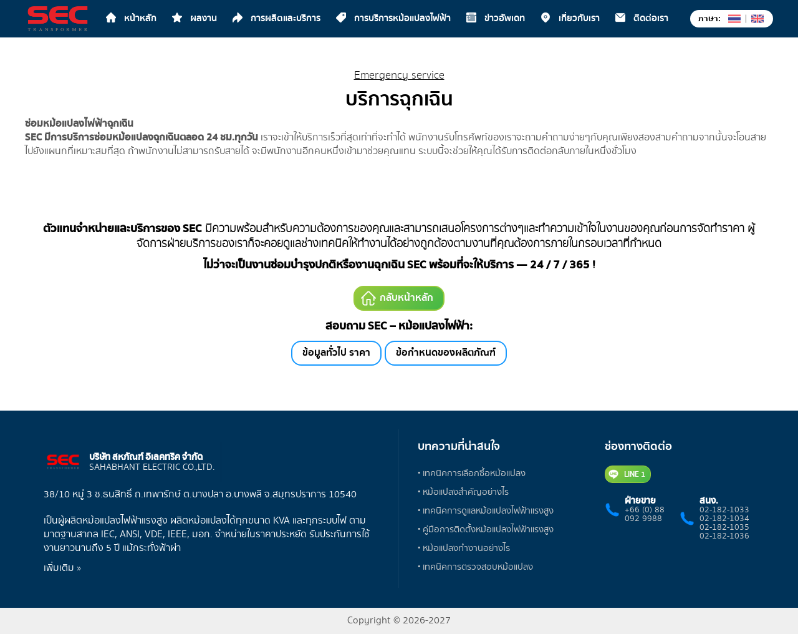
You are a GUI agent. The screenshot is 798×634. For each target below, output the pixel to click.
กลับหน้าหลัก (397, 298)
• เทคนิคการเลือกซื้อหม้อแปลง (472, 473)
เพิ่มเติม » (62, 568)
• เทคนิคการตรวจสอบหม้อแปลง (475, 566)
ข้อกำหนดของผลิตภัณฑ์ (446, 353)
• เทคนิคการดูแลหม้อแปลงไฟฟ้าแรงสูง (486, 510)
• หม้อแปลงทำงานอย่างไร (464, 548)
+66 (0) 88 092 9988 (645, 514)
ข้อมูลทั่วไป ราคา (336, 353)
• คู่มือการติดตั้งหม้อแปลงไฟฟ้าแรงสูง (486, 529)
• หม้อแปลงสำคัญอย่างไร (463, 492)
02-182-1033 (724, 510)
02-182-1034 (724, 518)
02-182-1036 (724, 536)
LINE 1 (626, 474)
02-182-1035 (724, 527)
